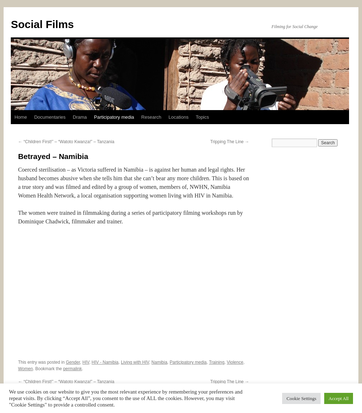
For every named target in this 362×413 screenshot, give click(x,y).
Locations (178, 117)
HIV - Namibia (105, 362)
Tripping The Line (229, 141)
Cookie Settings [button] (301, 398)
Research (151, 117)
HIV (85, 362)
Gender (73, 362)
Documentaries (49, 117)
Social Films (42, 24)
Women (25, 368)
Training (217, 362)
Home (20, 117)
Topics (202, 117)
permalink (72, 368)
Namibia (159, 362)
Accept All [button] (339, 398)
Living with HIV (135, 362)
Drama (80, 117)
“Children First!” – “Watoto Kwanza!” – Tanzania (66, 141)
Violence (235, 362)
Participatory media (114, 117)
